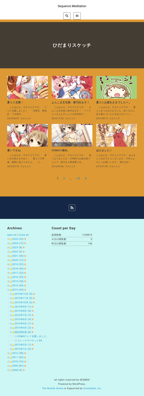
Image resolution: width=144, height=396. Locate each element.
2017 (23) (18, 273)
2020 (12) (18, 260)
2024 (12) (18, 243)
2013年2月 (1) (23, 344)
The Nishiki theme (52, 388)
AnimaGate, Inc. (92, 388)
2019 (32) (18, 264)
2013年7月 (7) (23, 315)
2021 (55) (18, 256)
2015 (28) (18, 281)
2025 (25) (18, 239)
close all (24, 235)
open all (12, 235)
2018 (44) (18, 268)
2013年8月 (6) (23, 311)
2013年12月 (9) (23, 294)
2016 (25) (18, 277)
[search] (66, 16)
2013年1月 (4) (23, 349)
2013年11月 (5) (23, 298)
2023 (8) (17, 247)
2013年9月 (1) (23, 306)
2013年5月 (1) (23, 323)
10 (78, 178)
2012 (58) (18, 353)
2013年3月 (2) (23, 332)
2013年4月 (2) (23, 327)
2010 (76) (18, 361)
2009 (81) (18, 365)
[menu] (77, 16)
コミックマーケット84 (29, 340)
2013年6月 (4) (23, 319)
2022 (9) (17, 251)
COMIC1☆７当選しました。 (33, 336)
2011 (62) (18, 357)
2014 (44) (18, 285)
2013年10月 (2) (23, 302)
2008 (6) (17, 370)
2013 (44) (18, 289)
